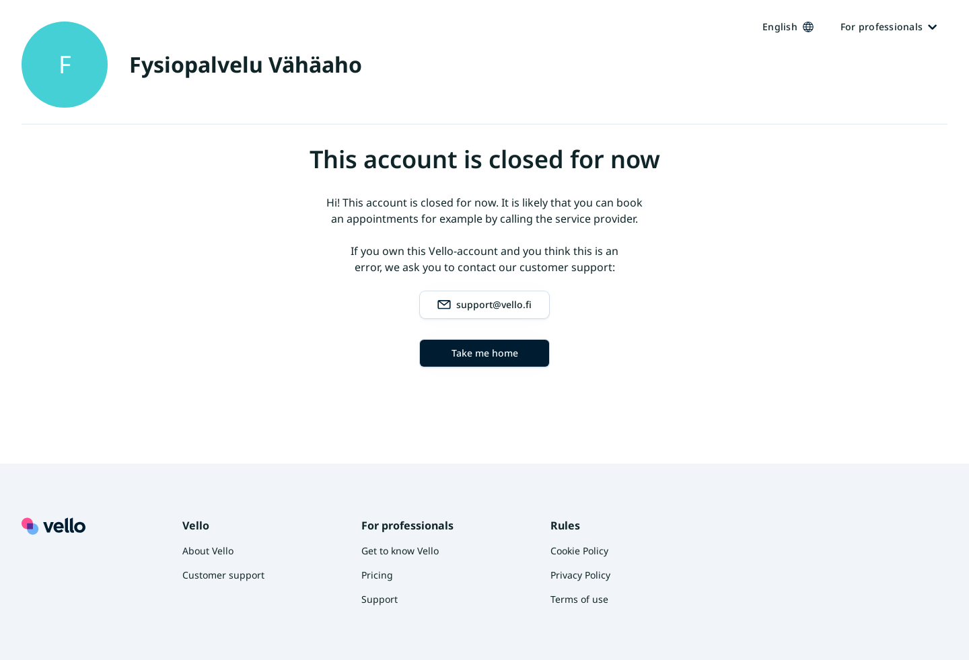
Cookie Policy (579, 550)
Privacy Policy (580, 575)
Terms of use (579, 599)
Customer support (223, 575)
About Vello (208, 550)
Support (379, 599)
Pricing (377, 575)
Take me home (485, 352)
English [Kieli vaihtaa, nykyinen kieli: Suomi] (788, 26)
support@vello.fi (484, 304)
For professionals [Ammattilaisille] (888, 26)
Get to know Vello (400, 550)
